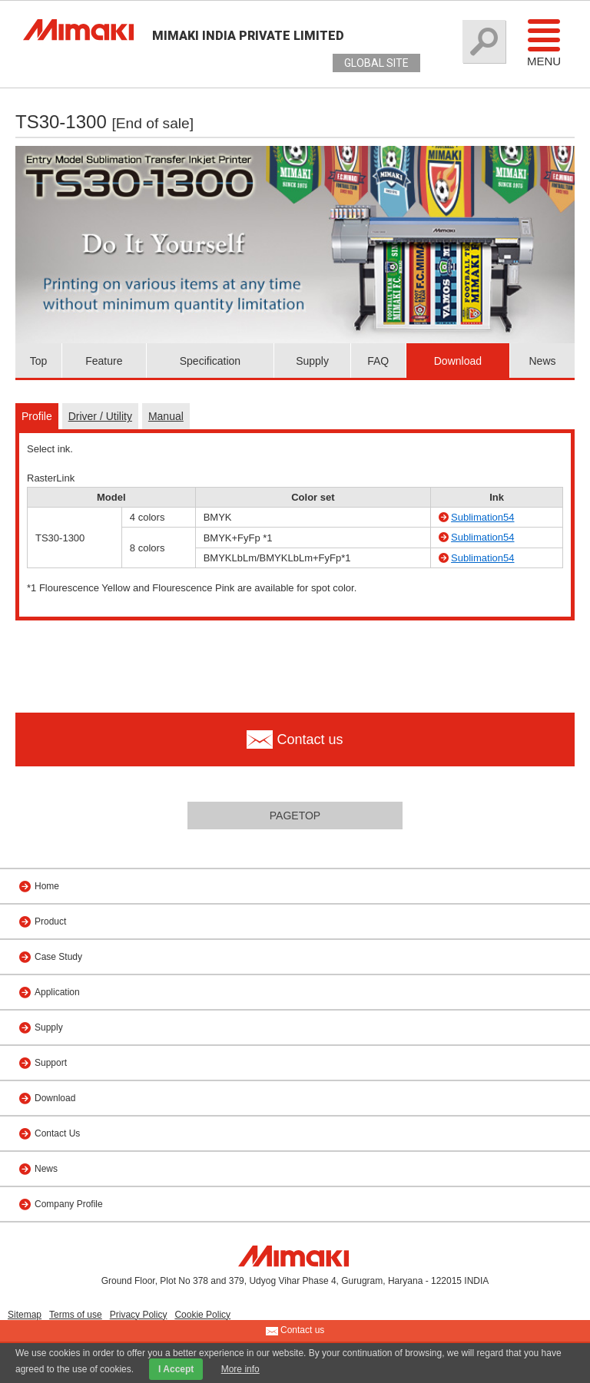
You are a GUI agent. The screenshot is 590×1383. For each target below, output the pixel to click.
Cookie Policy (202, 1314)
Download (458, 361)
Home (47, 886)
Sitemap (24, 1314)
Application (57, 992)
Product (50, 921)
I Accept (176, 1369)
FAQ (378, 361)
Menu (544, 42)
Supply (312, 361)
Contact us (295, 1331)
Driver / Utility (100, 416)
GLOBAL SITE (376, 63)
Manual (166, 416)
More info (240, 1369)
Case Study (58, 956)
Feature (103, 361)
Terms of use (75, 1314)
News (542, 361)
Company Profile (69, 1204)
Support (51, 1062)
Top (39, 361)
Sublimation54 (482, 517)
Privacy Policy (138, 1314)
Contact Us (57, 1133)
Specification (210, 361)
